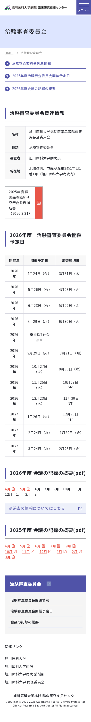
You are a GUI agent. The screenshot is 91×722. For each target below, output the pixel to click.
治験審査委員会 (25, 584)
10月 (9, 551)
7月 (53, 546)
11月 (26, 551)
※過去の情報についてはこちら (37, 508)
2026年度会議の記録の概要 (34, 88)
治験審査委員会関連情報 (31, 63)
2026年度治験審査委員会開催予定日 (41, 76)
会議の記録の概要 (24, 621)
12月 (43, 551)
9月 (68, 546)
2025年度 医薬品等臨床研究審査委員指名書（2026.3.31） (20, 202)
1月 (59, 551)
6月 (38, 546)
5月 (23, 488)
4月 (7, 488)
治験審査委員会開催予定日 (31, 611)
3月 (7, 556)
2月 (74, 551)
